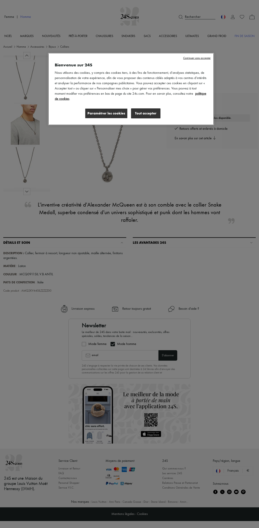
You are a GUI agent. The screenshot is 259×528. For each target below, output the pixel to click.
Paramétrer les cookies (106, 113)
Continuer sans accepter (197, 58)
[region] (131, 89)
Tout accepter (146, 113)
